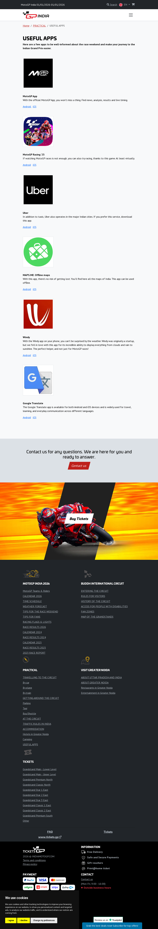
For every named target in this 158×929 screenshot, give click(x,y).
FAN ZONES (87, 611)
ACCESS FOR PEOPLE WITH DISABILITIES (104, 606)
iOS (34, 106)
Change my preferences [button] (44, 920)
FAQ (50, 832)
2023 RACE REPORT (34, 652)
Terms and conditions (34, 860)
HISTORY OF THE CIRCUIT (95, 601)
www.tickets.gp (49, 837)
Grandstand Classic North (36, 784)
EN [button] (123, 5)
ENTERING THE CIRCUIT (95, 590)
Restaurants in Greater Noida (97, 687)
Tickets (108, 832)
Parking (27, 703)
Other (26, 820)
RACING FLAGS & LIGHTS (37, 621)
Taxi (25, 708)
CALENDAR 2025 (32, 642)
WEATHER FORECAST (35, 606)
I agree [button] (11, 920)
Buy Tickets (79, 518)
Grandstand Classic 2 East (37, 810)
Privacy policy (30, 864)
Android (27, 106)
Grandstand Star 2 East (35, 795)
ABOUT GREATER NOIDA (95, 682)
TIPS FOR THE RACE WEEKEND (40, 611)
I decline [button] (23, 920)
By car (26, 682)
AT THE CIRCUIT (32, 718)
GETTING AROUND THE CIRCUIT (41, 698)
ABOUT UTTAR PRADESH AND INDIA (101, 677)
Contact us (79, 466)
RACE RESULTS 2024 (34, 637)
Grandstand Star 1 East (35, 789)
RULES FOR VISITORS (93, 596)
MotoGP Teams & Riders (36, 590)
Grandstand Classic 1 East (37, 805)
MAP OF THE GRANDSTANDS (97, 616)
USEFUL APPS (30, 744)
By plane (27, 687)
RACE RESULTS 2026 (34, 627)
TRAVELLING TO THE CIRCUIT (40, 677)
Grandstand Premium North (38, 779)
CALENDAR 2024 (32, 632)
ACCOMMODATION (33, 729)
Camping (27, 739)
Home (26, 25)
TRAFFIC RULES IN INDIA (37, 723)
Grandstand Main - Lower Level (39, 769)
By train (27, 692)
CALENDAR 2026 (32, 596)
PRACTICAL (39, 25)
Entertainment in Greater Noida (98, 692)
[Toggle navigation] (130, 15)
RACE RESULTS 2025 (34, 647)
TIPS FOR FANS (31, 616)
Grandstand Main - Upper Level (39, 774)
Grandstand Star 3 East (35, 800)
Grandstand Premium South (38, 815)
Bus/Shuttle (29, 713)
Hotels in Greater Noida (36, 734)
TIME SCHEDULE (32, 601)
